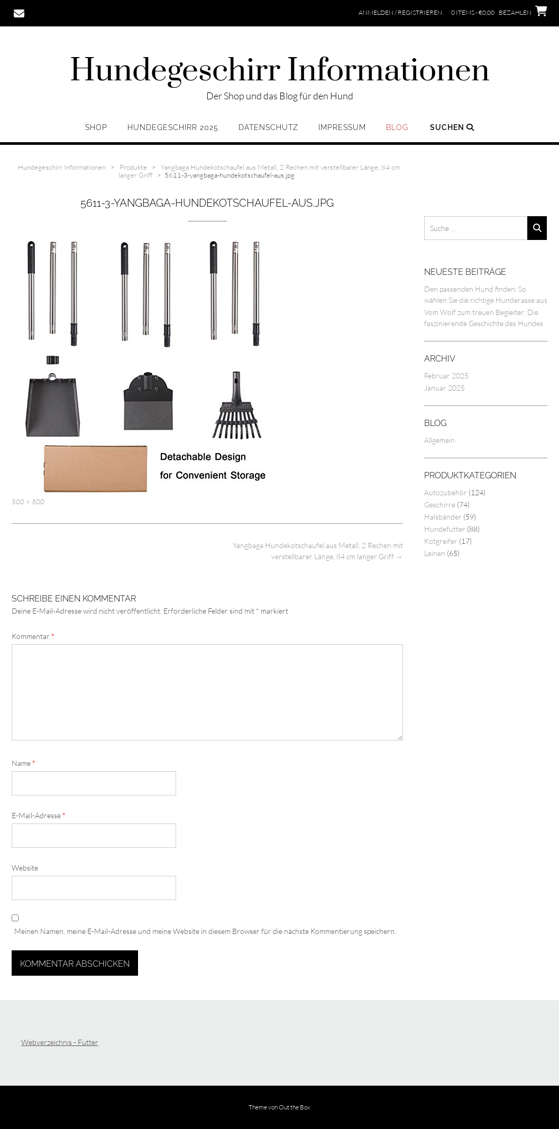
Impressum (342, 127)
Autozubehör (445, 492)
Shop (96, 127)
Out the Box (294, 1107)
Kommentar (33, 636)
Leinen (434, 553)
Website (25, 867)
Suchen (452, 127)
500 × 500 (28, 501)
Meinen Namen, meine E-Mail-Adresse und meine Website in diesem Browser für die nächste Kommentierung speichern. (205, 931)
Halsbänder (443, 516)
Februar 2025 (446, 375)
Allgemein (439, 440)
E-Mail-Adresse (39, 815)
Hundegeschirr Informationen (280, 71)
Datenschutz (268, 127)
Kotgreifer (440, 540)
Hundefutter (444, 528)
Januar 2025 (444, 387)
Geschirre (439, 504)
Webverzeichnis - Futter (59, 1042)
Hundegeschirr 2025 (172, 127)
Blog (397, 127)
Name (23, 762)
